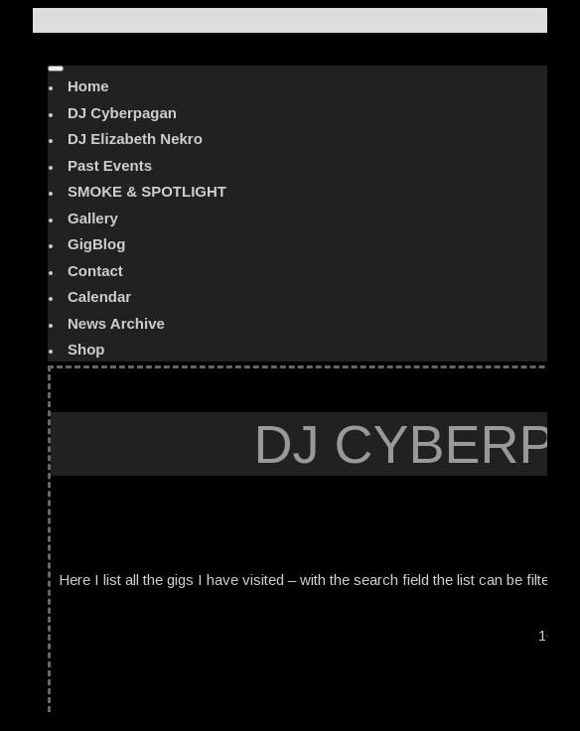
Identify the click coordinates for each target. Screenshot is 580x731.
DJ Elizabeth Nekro (135, 138)
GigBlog (96, 243)
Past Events (110, 165)
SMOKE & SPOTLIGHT (147, 191)
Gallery (93, 218)
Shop (86, 349)
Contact (95, 270)
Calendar (99, 296)
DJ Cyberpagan (122, 112)
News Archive (116, 323)
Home (88, 85)
